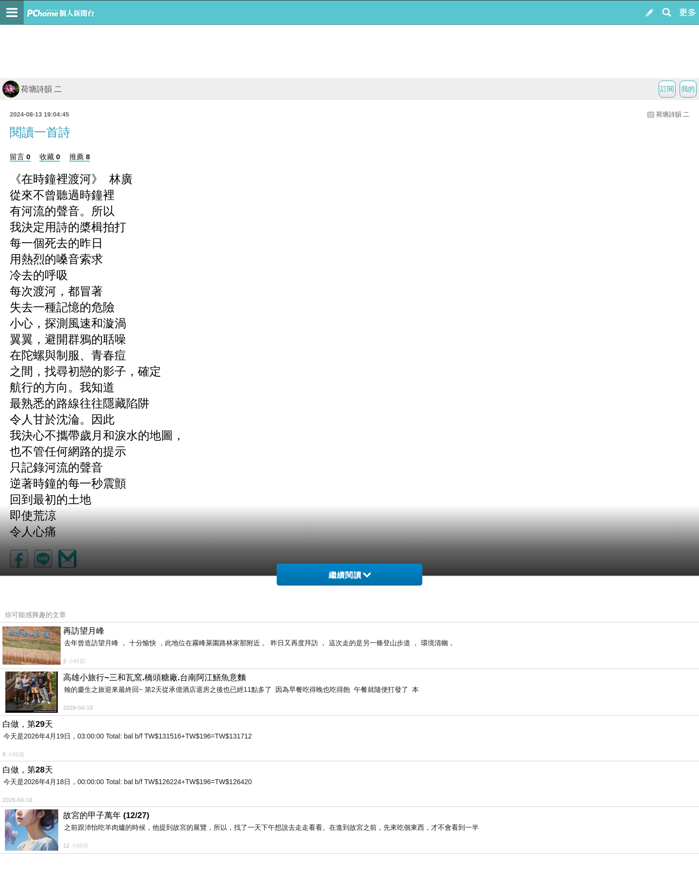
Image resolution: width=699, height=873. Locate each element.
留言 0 (20, 156)
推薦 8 (79, 156)
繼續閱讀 (350, 575)
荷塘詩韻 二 (32, 89)
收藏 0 (49, 156)
